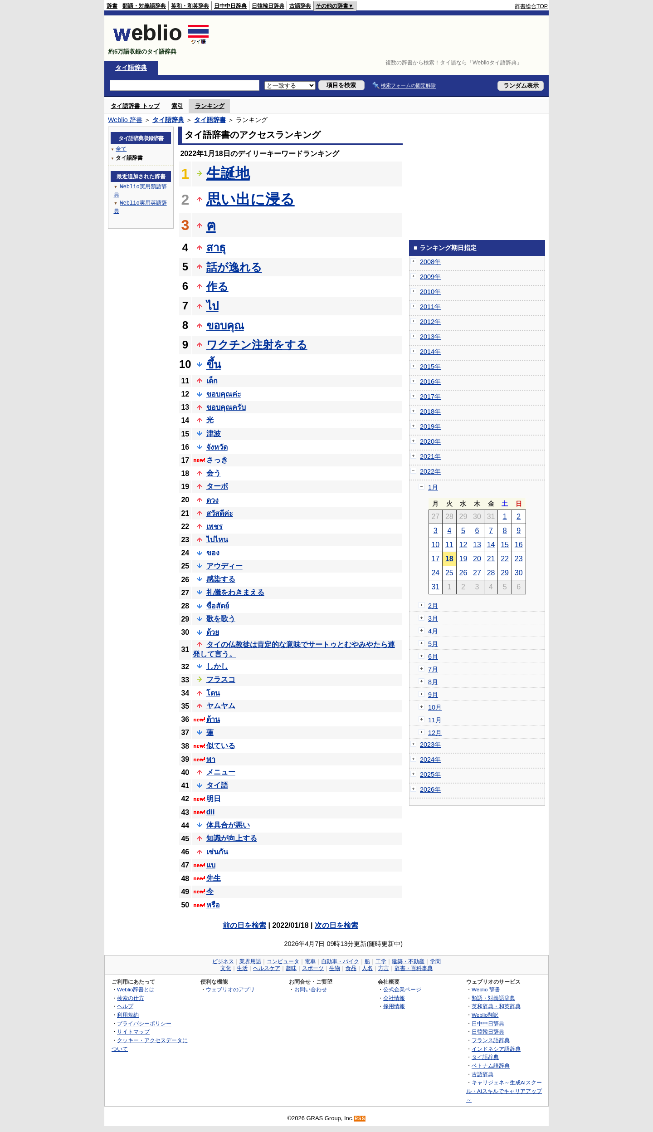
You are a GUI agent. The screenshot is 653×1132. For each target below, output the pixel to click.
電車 (310, 961)
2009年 (430, 276)
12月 (435, 732)
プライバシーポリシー (144, 1023)
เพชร (214, 526)
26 (463, 573)
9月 (433, 694)
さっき (217, 460)
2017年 (430, 396)
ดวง (212, 500)
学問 (435, 961)
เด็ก (212, 381)
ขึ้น (213, 364)
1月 (433, 487)
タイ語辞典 (131, 67)
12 (463, 545)
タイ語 (217, 785)
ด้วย (212, 632)
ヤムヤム (220, 706)
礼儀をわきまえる (235, 592)
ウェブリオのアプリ (230, 989)
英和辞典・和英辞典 (496, 1006)
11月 (435, 720)
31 (435, 587)
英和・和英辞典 (190, 6)
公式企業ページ (402, 989)
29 (505, 573)
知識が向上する (231, 838)
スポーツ (313, 968)
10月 (435, 707)
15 (505, 545)
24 (435, 573)
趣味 (291, 968)
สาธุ (216, 247)
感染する (220, 579)
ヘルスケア (266, 968)
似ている (220, 746)
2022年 (430, 471)
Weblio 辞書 (125, 119)
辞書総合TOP (531, 6)
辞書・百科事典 (414, 968)
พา (210, 759)
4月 (433, 631)
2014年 (430, 351)
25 (449, 573)
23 (519, 559)
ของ (212, 553)
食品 (351, 968)
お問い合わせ (310, 989)
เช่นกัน (217, 852)
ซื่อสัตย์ (217, 606)
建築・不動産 (408, 961)
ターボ (217, 486)
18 (449, 559)
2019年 (430, 426)
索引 (177, 106)
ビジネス (223, 961)
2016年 (430, 381)
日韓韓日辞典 (268, 6)
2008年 (430, 261)
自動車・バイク (340, 961)
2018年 (430, 411)
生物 (334, 968)
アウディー (224, 566)
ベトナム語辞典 (491, 1065)
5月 (433, 643)
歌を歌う (220, 618)
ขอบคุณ (225, 325)
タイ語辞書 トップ (135, 106)
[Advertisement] (383, 38)
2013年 (430, 336)
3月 (433, 618)
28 (491, 573)
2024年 (430, 759)
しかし (217, 666)
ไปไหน (217, 540)
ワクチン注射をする (256, 344)
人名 (367, 968)
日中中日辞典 (230, 6)
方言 (383, 968)
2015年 (430, 366)
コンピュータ (283, 961)
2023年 (430, 744)
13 (477, 545)
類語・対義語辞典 (144, 6)
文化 (225, 968)
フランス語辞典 (491, 1040)
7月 (433, 669)
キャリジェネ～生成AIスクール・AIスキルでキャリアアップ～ (504, 1090)
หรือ (213, 905)
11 (449, 545)
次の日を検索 (336, 925)
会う (213, 473)
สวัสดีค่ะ (219, 513)
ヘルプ (125, 1006)
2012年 (430, 321)
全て (121, 148)
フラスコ (220, 679)
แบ (210, 865)
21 (491, 559)
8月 (433, 682)
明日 (213, 799)
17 (435, 559)
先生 (213, 878)
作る (217, 286)
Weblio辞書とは (136, 989)
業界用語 (250, 961)
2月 (433, 605)
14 (491, 545)
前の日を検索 (244, 925)
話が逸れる (234, 267)
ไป (212, 306)
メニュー (220, 772)
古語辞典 (300, 6)
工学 (380, 961)
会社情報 (394, 998)
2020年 (430, 441)
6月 (433, 656)
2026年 (430, 789)
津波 (213, 433)
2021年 (430, 456)
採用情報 (394, 1006)
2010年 (430, 291)
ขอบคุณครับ (226, 407)
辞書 (112, 6)
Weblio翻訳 (485, 1015)
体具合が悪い (228, 825)
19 (463, 559)
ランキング (209, 106)
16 (519, 545)
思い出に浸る (250, 199)
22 (505, 559)
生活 (242, 968)
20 (477, 559)
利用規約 (128, 1015)
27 (477, 573)
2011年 (430, 306)
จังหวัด (217, 447)
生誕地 (228, 173)
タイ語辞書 (210, 119)
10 (435, 545)
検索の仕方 (130, 998)
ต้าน (213, 719)
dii (210, 812)
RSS (360, 1118)
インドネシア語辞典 (496, 1049)
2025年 (430, 774)
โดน (213, 693)
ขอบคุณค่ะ (223, 394)
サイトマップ (133, 1031)
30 (519, 573)
